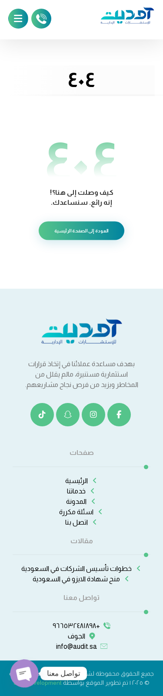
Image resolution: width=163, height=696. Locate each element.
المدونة (81, 501)
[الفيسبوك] (119, 414)
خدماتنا (81, 491)
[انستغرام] (93, 414)
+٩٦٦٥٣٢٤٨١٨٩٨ (81, 625)
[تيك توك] (42, 414)
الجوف (82, 636)
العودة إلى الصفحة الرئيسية (81, 231)
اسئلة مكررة (81, 512)
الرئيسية (81, 480)
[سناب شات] (68, 414)
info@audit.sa (81, 646)
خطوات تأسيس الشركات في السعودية (81, 568)
